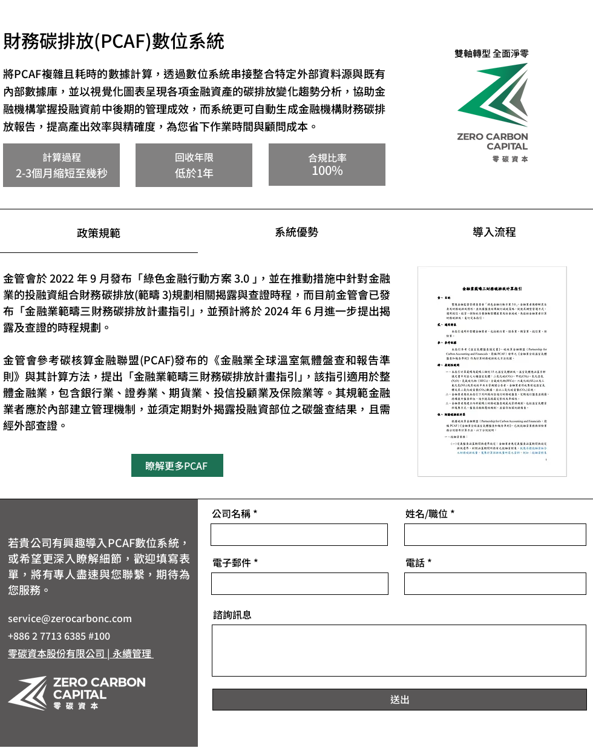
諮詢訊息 (232, 614)
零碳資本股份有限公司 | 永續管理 (81, 653)
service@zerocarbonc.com (70, 618)
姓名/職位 (426, 513)
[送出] (399, 699)
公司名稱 (231, 513)
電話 (415, 562)
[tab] (99, 231)
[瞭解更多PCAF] (177, 465)
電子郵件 (231, 562)
